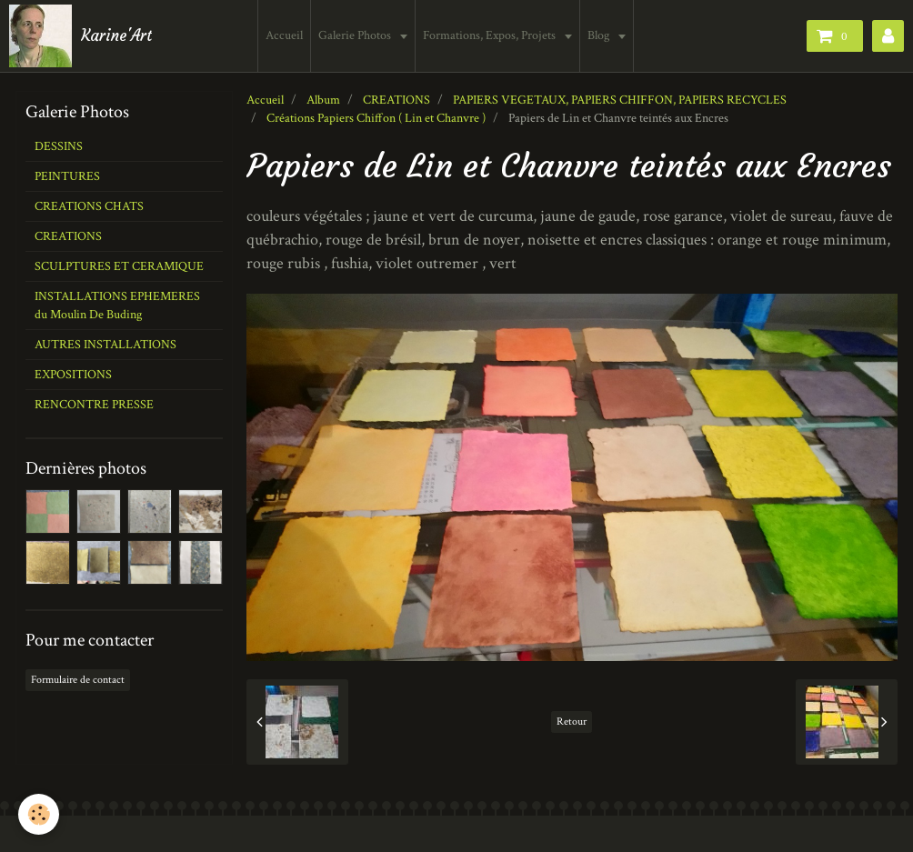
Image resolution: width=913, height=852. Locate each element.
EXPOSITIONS (73, 374)
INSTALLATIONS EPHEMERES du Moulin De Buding (117, 305)
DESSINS (59, 146)
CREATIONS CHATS (89, 206)
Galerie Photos (358, 35)
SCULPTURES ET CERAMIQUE (119, 266)
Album (323, 100)
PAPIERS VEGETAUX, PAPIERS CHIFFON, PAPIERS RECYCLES (620, 100)
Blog (601, 35)
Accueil (286, 35)
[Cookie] (38, 814)
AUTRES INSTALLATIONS (105, 344)
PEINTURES (67, 176)
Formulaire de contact (78, 680)
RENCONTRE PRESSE (94, 404)
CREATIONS (396, 100)
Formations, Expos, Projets (492, 35)
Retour (572, 721)
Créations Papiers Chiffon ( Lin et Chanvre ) (376, 118)
